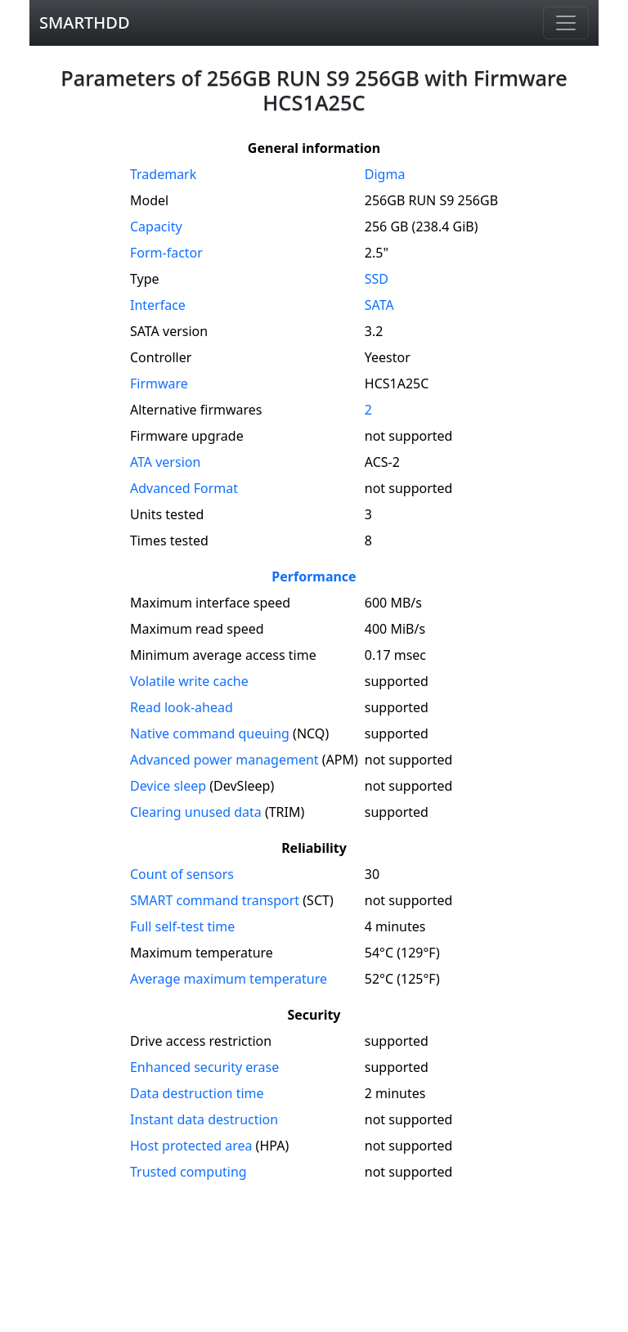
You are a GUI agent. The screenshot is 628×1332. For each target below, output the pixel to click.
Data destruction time (197, 1093)
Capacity (156, 226)
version (165, 462)
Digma (385, 174)
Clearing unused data (196, 812)
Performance (313, 576)
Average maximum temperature (228, 979)
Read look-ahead (181, 707)
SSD (376, 279)
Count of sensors (182, 874)
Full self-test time (182, 926)
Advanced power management (224, 760)
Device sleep (168, 786)
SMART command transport (214, 900)
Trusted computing (188, 1172)
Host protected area (191, 1146)
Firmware (159, 383)
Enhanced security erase (204, 1067)
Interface (158, 305)
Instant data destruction (204, 1119)
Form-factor (166, 253)
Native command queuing (209, 733)
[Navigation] (566, 23)
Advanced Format (184, 488)
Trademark (163, 174)
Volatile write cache (189, 681)
